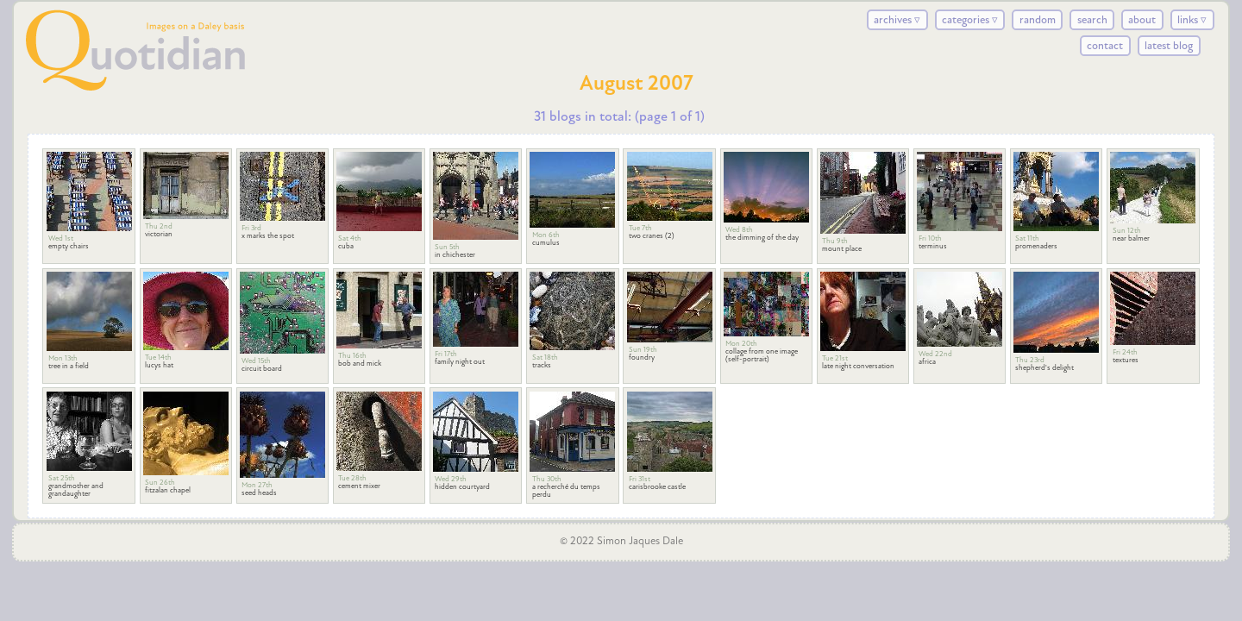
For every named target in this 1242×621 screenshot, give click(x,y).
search (1092, 20)
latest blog (1169, 46)
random (1037, 20)
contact (1105, 46)
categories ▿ (970, 20)
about (1142, 20)
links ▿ (1192, 20)
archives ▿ (897, 20)
